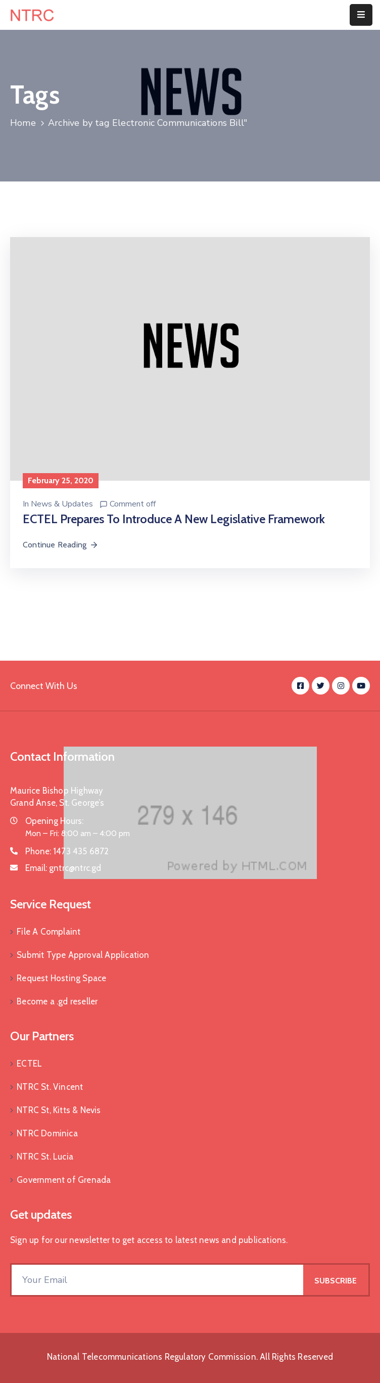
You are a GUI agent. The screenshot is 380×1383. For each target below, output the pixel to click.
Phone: (67, 851)
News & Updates (62, 504)
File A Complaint (48, 932)
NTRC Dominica (47, 1133)
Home (23, 123)
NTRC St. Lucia (45, 1156)
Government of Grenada (64, 1180)
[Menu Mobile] (361, 15)
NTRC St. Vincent (50, 1087)
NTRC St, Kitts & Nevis (59, 1110)
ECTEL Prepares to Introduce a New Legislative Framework (174, 519)
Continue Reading (61, 544)
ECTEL (29, 1063)
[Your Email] (157, 1280)
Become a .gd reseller (57, 1001)
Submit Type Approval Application (83, 955)
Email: (63, 868)
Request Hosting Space (61, 978)
